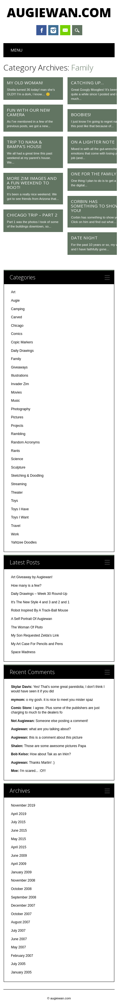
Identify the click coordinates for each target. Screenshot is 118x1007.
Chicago (17, 326)
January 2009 (21, 872)
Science (17, 459)
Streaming (19, 484)
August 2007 (20, 922)
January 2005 (21, 972)
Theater (17, 492)
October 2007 (21, 914)
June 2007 (19, 939)
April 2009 (18, 864)
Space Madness (23, 652)
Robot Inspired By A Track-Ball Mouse (39, 610)
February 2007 (22, 956)
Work (15, 534)
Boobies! (81, 114)
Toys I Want (20, 517)
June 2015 (19, 830)
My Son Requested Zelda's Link (35, 635)
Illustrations (19, 375)
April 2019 (18, 814)
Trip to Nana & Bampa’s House (24, 144)
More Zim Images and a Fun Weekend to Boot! (32, 182)
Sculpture (18, 467)
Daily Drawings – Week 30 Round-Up (39, 594)
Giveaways (19, 367)
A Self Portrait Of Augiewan (31, 619)
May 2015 (18, 839)
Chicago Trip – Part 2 (32, 215)
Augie (15, 300)
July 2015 (18, 822)
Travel (15, 526)
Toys (14, 501)
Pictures (17, 417)
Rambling (18, 434)
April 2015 (18, 847)
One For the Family (93, 173)
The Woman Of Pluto (27, 627)
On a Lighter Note (93, 142)
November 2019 (23, 805)
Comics (16, 334)
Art (13, 292)
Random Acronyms (25, 442)
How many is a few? (26, 586)
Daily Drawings (22, 351)
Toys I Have (20, 509)
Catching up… (87, 82)
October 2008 (21, 889)
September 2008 (23, 897)
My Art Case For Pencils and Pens (37, 644)
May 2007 (18, 947)
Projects (17, 426)
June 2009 (19, 856)
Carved (16, 317)
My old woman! (25, 82)
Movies (16, 392)
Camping (18, 309)
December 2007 (23, 905)
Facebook (41, 30)
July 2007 (18, 931)
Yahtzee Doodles (24, 542)
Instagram (53, 30)
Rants (15, 451)
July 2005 (18, 964)
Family (16, 359)
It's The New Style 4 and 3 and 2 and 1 (40, 602)
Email (65, 30)
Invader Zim (20, 384)
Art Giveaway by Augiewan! (31, 577)
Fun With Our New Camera (28, 112)
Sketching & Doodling (27, 476)
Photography (20, 409)
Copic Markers (22, 342)
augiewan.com (59, 12)
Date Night (84, 237)
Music (15, 401)
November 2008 (23, 880)
